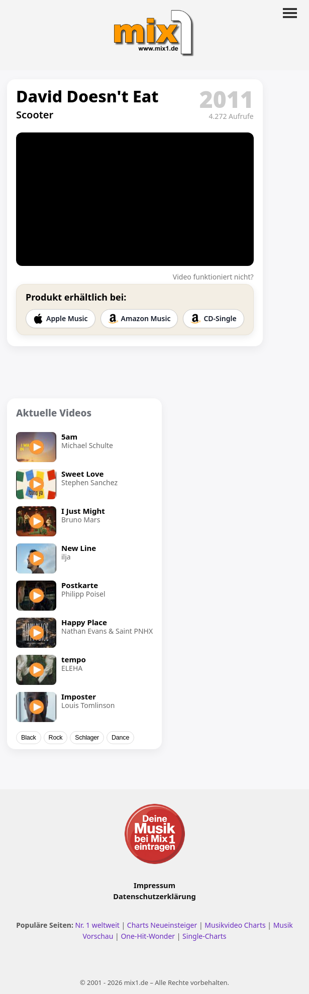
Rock (56, 737)
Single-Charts (204, 936)
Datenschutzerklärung (154, 896)
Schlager (87, 737)
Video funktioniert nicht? (213, 276)
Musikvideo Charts (234, 925)
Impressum (154, 885)
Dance (120, 737)
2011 (226, 98)
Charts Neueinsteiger (162, 925)
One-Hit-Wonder (148, 936)
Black (28, 737)
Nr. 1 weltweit (97, 925)
